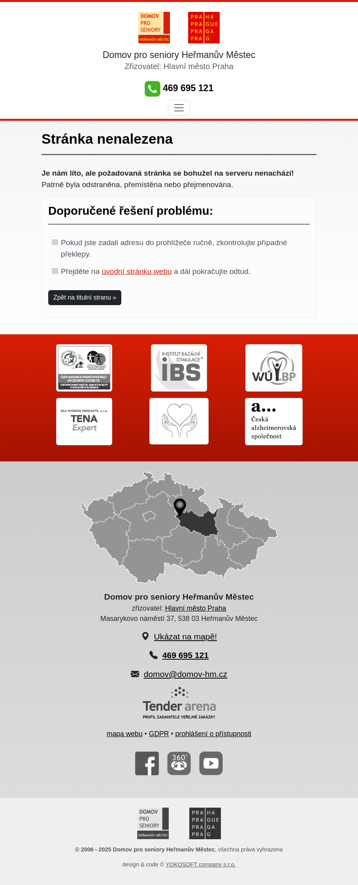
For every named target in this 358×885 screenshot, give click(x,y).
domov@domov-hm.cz (185, 674)
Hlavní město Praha (195, 608)
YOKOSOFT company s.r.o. (201, 864)
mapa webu (125, 734)
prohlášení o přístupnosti (213, 734)
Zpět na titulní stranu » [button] (84, 297)
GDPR (159, 734)
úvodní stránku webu (136, 271)
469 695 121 (179, 88)
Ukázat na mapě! (185, 636)
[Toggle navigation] (179, 108)
